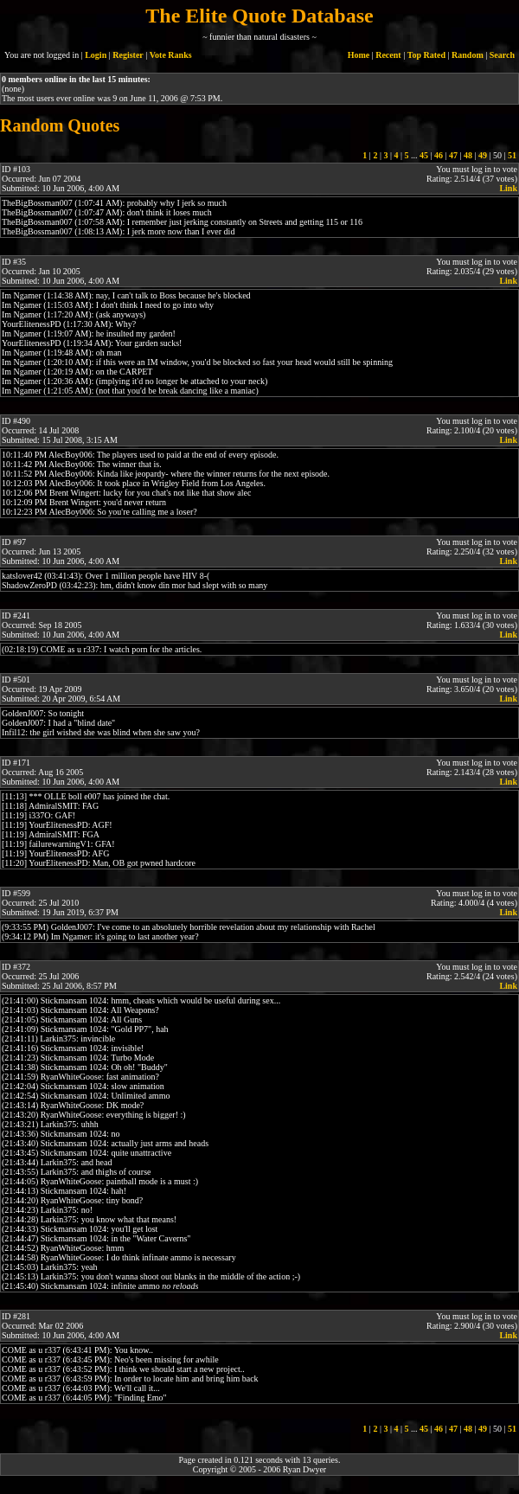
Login (95, 55)
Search (502, 55)
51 (512, 155)
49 (482, 155)
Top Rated (426, 55)
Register (128, 55)
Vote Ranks (171, 55)
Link (508, 188)
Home (359, 55)
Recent (387, 55)
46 (438, 155)
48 (468, 155)
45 (424, 155)
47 (453, 155)
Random (468, 55)
